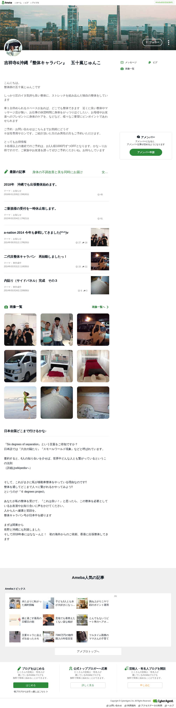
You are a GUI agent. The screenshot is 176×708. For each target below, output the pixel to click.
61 (100, 218)
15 (78, 266)
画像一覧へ (100, 307)
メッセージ (128, 62)
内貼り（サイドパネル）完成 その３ (32, 280)
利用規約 (130, 705)
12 (84, 266)
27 (78, 242)
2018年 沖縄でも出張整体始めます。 (31, 184)
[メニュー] (168, 42)
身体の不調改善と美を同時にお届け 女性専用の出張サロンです (86, 172)
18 (84, 242)
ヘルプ (169, 705)
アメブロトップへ (88, 651)
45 (100, 194)
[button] (152, 42)
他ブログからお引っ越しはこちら (29, 691)
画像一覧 (127, 69)
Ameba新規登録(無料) (164, 2)
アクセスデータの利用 (150, 705)
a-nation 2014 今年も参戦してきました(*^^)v (36, 232)
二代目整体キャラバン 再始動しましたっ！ (35, 256)
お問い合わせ (114, 705)
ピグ (152, 62)
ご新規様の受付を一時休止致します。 (31, 208)
